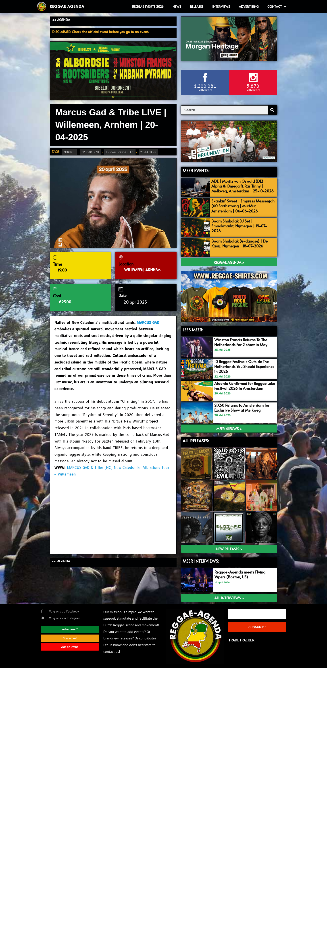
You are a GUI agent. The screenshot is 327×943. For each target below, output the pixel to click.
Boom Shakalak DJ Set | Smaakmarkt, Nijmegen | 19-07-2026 (239, 225)
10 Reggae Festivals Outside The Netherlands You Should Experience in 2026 (244, 366)
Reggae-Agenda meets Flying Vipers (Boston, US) (240, 574)
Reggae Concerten (120, 151)
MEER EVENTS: (196, 170)
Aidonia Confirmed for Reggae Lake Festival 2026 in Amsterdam (244, 386)
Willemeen (148, 151)
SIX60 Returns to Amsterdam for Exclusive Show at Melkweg (241, 407)
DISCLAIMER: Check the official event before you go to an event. (100, 31)
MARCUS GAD (148, 322)
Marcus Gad (90, 151)
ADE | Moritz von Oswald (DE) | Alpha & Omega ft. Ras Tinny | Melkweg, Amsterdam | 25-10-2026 (242, 186)
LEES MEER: (193, 330)
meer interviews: (201, 561)
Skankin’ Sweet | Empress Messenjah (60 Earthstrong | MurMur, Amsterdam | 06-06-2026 (243, 205)
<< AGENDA (61, 19)
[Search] (272, 110)
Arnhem (69, 151)
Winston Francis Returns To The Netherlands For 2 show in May (240, 342)
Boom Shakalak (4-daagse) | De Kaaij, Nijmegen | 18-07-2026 (239, 243)
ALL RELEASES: (196, 440)
